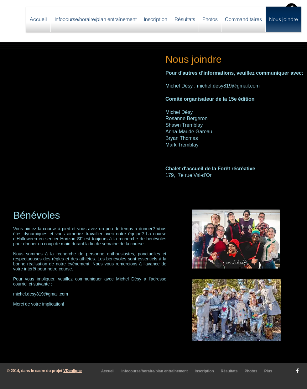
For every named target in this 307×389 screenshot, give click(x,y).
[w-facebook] (297, 371)
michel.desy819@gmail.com (228, 85)
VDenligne (72, 371)
